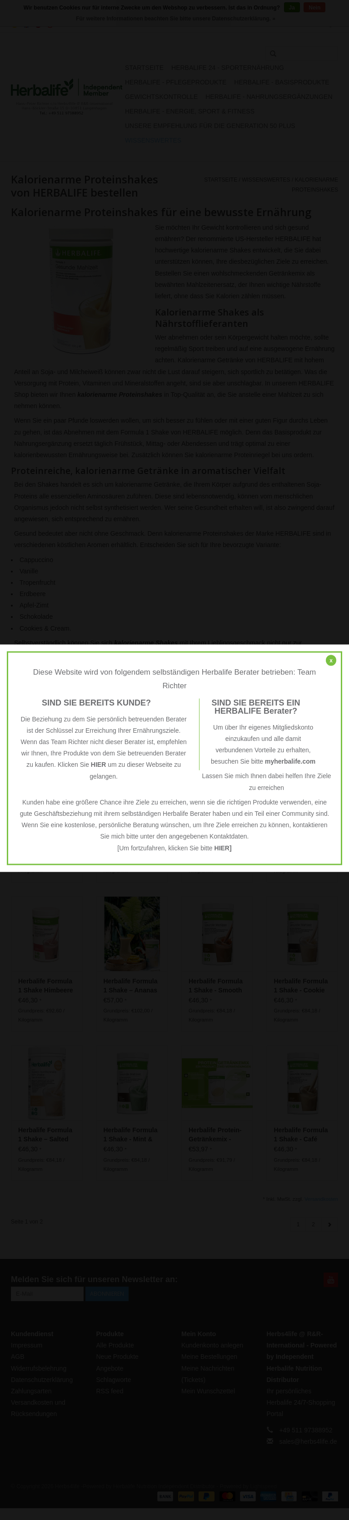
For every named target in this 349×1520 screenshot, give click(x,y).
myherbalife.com (290, 761)
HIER (98, 764)
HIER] (223, 847)
